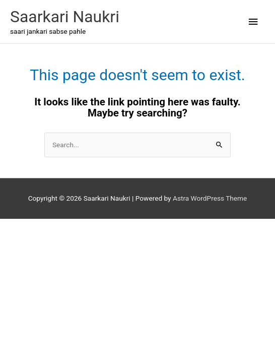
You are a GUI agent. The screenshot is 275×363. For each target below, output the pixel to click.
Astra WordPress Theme (210, 198)
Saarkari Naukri (64, 16)
